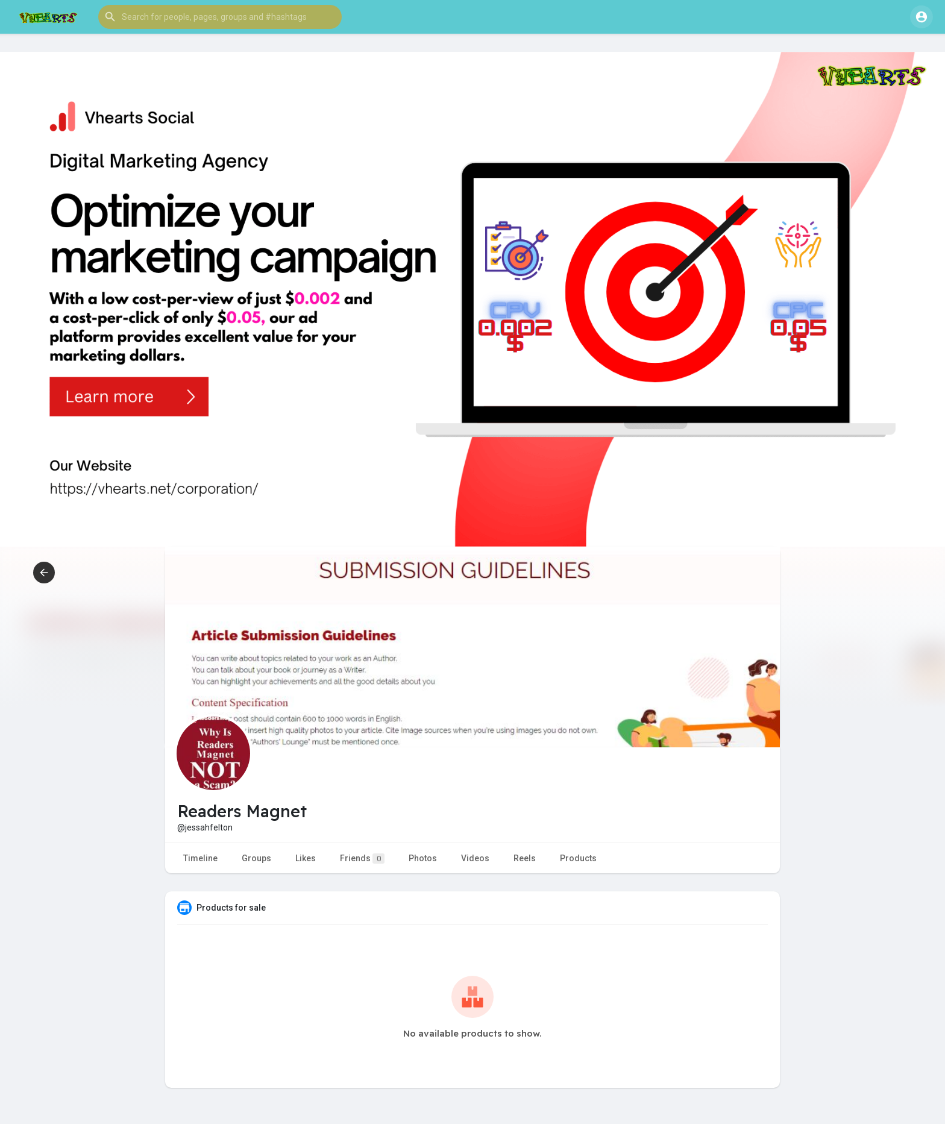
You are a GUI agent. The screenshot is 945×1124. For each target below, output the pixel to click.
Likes (305, 858)
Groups (256, 858)
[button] (220, 17)
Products (578, 858)
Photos (423, 858)
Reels (524, 858)
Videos (475, 858)
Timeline (200, 858)
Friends (362, 858)
